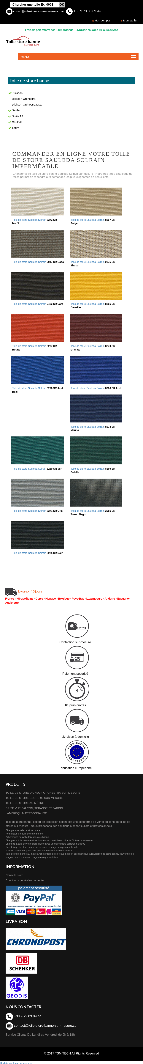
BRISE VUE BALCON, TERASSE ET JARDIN (35, 806)
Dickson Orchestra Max (27, 104)
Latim (13, 127)
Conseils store (15, 873)
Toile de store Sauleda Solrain (96, 387)
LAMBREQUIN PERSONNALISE (27, 811)
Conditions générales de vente (25, 878)
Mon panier (130, 20)
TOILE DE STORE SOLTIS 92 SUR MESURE (35, 796)
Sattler (14, 110)
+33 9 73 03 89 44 (87, 11)
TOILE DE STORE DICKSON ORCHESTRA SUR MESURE (44, 790)
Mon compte (102, 20)
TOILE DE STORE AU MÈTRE (25, 801)
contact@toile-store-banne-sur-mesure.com (37, 11)
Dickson (15, 93)
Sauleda (15, 122)
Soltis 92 (15, 116)
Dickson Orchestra (24, 98)
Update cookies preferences (16, 1062)
